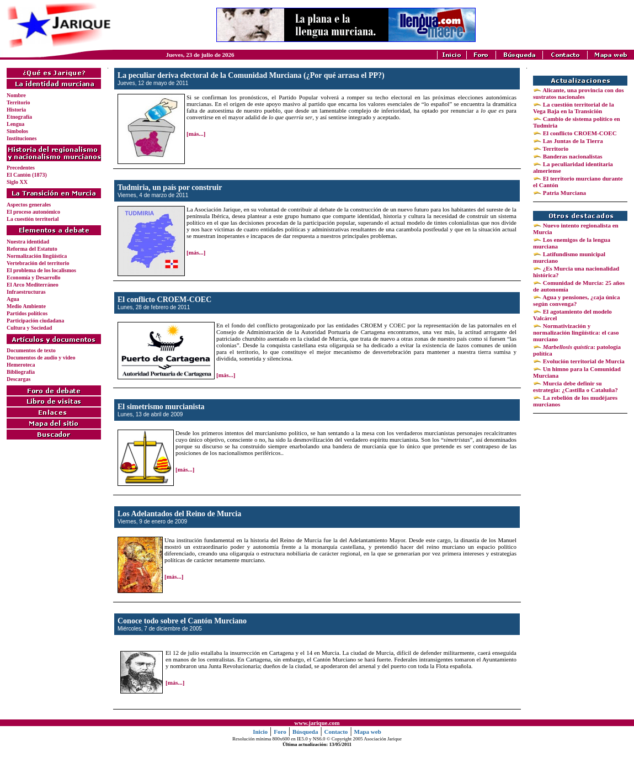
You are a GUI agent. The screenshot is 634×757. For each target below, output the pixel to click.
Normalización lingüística (37, 256)
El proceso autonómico (33, 212)
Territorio (18, 102)
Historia (16, 110)
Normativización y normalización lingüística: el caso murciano (576, 332)
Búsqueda (305, 731)
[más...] (196, 133)
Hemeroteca (21, 365)
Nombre (16, 95)
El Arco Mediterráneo (32, 285)
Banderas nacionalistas (572, 156)
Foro (280, 731)
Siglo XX (17, 182)
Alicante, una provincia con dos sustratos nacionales (578, 93)
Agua (13, 299)
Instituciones (21, 138)
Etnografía (19, 117)
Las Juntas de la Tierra (572, 140)
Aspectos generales (29, 205)
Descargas (18, 379)
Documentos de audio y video (41, 357)
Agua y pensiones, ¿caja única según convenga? (576, 300)
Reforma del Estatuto (32, 249)
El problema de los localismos (41, 270)
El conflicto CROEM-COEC (579, 133)
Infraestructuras (26, 292)
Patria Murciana (563, 192)
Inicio (260, 731)
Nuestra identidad (28, 242)
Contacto (336, 731)
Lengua (15, 124)
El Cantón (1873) (27, 175)
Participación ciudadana (35, 320)
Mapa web (367, 731)
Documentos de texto (31, 350)
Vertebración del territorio (38, 263)
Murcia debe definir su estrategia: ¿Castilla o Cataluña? (575, 386)
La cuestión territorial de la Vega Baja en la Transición (573, 107)
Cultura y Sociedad (29, 328)
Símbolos (17, 131)
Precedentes (21, 168)
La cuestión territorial (32, 219)
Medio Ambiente (26, 306)
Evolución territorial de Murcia (583, 361)
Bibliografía (21, 372)
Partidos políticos (27, 313)
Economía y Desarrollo (34, 277)
